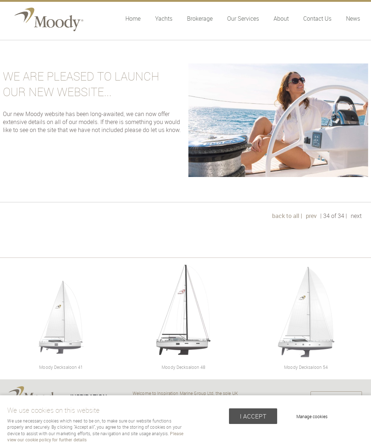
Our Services (243, 18)
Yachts (163, 18)
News (353, 18)
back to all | (287, 216)
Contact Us (317, 18)
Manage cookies (312, 416)
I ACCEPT (253, 416)
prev (311, 216)
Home (133, 18)
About (281, 18)
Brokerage (200, 18)
